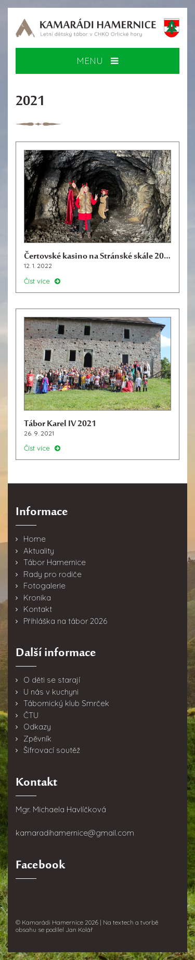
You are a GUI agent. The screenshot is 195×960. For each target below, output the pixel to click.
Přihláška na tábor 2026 (65, 621)
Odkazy (37, 727)
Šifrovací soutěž (51, 750)
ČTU (30, 715)
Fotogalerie (44, 586)
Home (34, 539)
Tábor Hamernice (54, 562)
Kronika (37, 598)
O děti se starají (51, 680)
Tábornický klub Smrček (66, 703)
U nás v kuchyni (51, 692)
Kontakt (37, 609)
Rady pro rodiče (52, 574)
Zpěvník (37, 739)
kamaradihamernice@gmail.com (75, 833)
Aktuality (38, 551)
